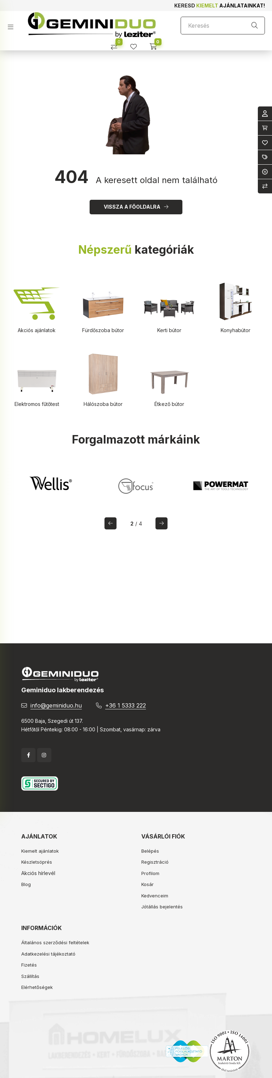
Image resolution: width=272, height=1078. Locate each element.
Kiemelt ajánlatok (40, 851)
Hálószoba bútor (103, 404)
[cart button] (155, 44)
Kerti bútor (169, 330)
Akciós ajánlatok (37, 330)
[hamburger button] (13, 24)
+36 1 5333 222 (125, 705)
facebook (28, 755)
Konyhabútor (235, 330)
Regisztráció (155, 862)
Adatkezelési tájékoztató (48, 954)
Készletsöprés (36, 862)
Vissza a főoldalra (132, 207)
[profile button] (136, 44)
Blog (26, 884)
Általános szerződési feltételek (55, 942)
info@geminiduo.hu (56, 705)
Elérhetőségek (37, 987)
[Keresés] (223, 25)
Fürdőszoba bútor (103, 330)
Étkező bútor (169, 404)
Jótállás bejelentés (162, 906)
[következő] (161, 523)
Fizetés (29, 965)
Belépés (150, 851)
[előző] (110, 523)
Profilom (150, 873)
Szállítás (30, 976)
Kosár (147, 884)
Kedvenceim (154, 895)
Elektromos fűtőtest (37, 404)
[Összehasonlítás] (116, 44)
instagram (44, 755)
